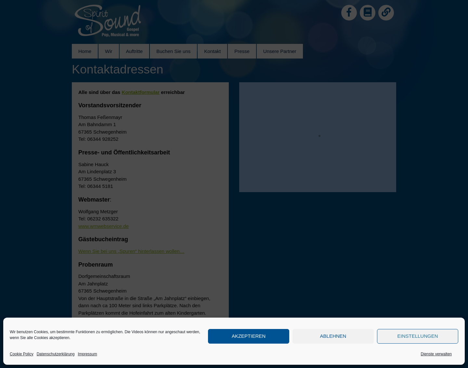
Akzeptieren (249, 336)
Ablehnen (333, 336)
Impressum (87, 354)
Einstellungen (417, 336)
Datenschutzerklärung (56, 354)
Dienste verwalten (436, 354)
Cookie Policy (21, 354)
